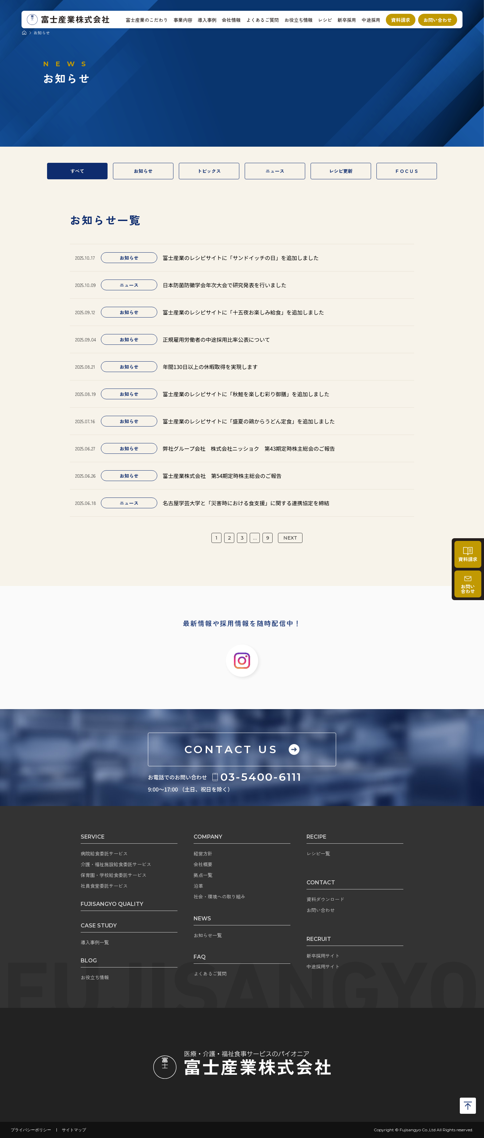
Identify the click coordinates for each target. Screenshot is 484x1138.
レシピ (325, 19)
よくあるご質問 (262, 19)
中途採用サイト (323, 966)
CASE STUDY (99, 925)
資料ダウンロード (325, 899)
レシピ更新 (341, 171)
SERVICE (93, 837)
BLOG (89, 960)
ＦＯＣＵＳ (406, 171)
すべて (77, 171)
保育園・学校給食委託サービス (114, 875)
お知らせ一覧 (208, 935)
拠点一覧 (203, 875)
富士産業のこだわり (147, 19)
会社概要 (203, 864)
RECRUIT (319, 939)
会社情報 (231, 19)
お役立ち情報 (298, 19)
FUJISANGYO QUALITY (112, 904)
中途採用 (371, 19)
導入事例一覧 (95, 942)
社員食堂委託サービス (104, 885)
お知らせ (143, 171)
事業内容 (182, 19)
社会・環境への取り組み (219, 896)
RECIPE (316, 837)
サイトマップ (74, 1130)
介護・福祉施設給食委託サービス (116, 864)
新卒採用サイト (323, 955)
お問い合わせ (438, 19)
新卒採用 (346, 19)
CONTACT (321, 882)
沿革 (198, 885)
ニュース (275, 171)
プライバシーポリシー (31, 1130)
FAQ (200, 957)
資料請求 (400, 19)
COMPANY (208, 837)
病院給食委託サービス (104, 853)
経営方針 (203, 853)
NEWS (202, 918)
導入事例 (207, 19)
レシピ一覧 (318, 853)
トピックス (209, 171)
